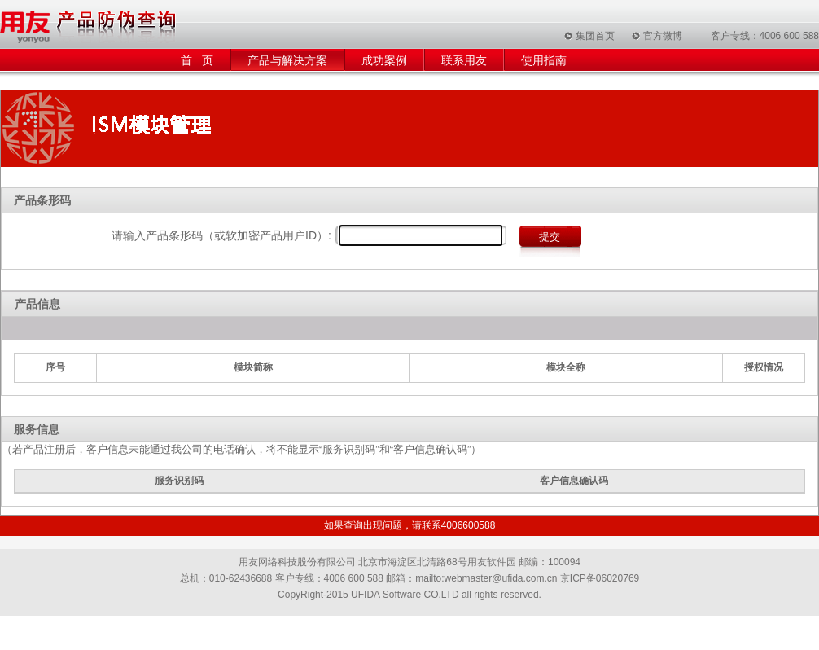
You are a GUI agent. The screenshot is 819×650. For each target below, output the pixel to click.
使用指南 (544, 60)
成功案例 (384, 60)
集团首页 (595, 36)
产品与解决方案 (287, 60)
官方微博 (662, 36)
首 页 (197, 60)
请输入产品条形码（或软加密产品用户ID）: (221, 235)
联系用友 (464, 60)
